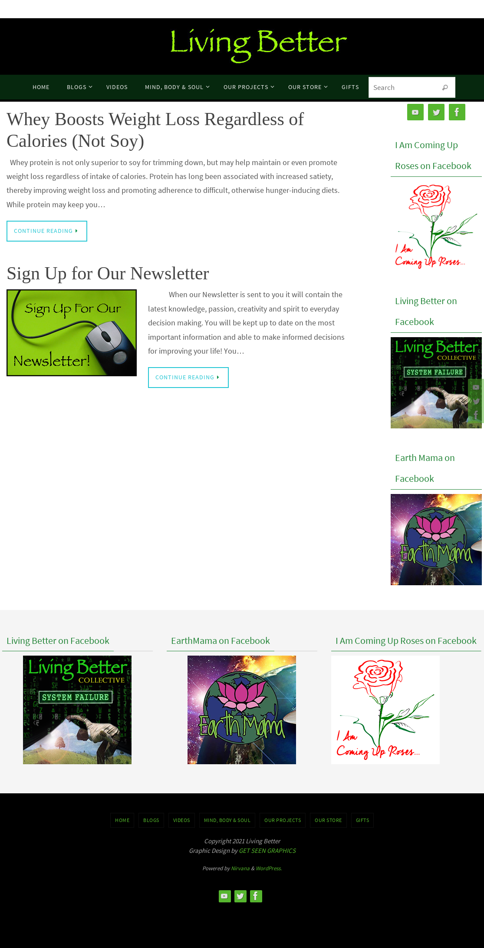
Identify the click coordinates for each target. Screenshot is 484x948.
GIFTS (362, 820)
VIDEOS (181, 820)
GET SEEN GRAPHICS (267, 850)
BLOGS (151, 820)
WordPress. (269, 868)
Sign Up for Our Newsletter (108, 273)
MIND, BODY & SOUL (227, 820)
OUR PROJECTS (282, 820)
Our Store (328, 820)
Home (122, 820)
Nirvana (240, 868)
